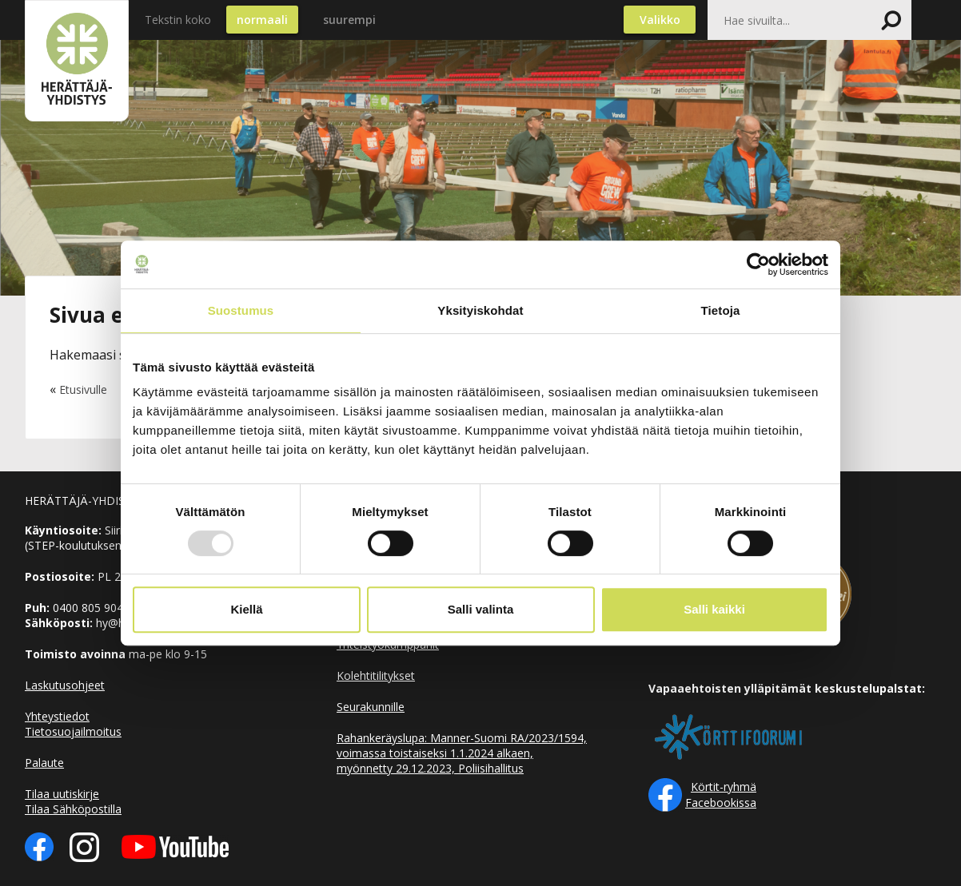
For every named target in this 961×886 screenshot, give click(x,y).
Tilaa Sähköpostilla (73, 808)
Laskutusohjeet (65, 685)
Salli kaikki (714, 609)
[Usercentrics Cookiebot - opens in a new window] (758, 264)
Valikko (660, 19)
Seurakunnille (371, 706)
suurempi (349, 19)
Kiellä (246, 609)
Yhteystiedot (57, 716)
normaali (262, 19)
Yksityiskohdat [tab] (480, 310)
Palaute (44, 762)
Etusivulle (83, 389)
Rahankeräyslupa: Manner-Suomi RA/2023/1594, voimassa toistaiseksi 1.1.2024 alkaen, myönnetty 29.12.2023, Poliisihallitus (462, 753)
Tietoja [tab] (720, 310)
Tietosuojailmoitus (73, 731)
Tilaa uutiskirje (62, 793)
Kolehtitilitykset (376, 675)
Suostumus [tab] (241, 310)
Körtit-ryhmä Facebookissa (720, 794)
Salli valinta (481, 609)
